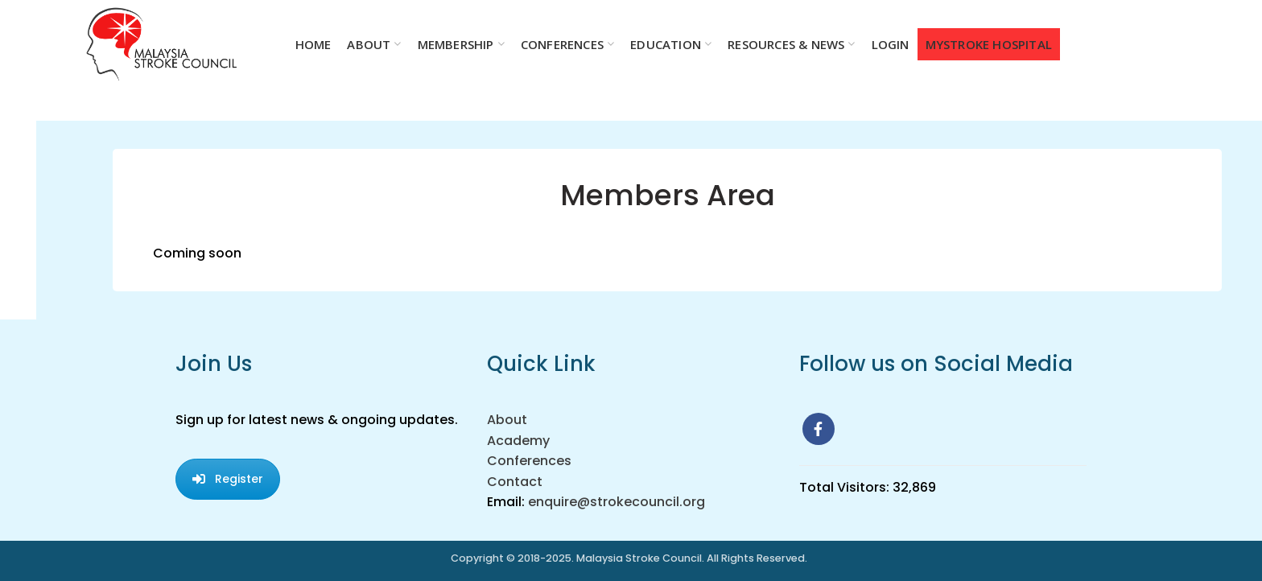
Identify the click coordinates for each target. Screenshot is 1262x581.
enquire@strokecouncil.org (616, 501)
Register (227, 479)
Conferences (529, 460)
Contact (514, 481)
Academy (518, 440)
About (507, 419)
